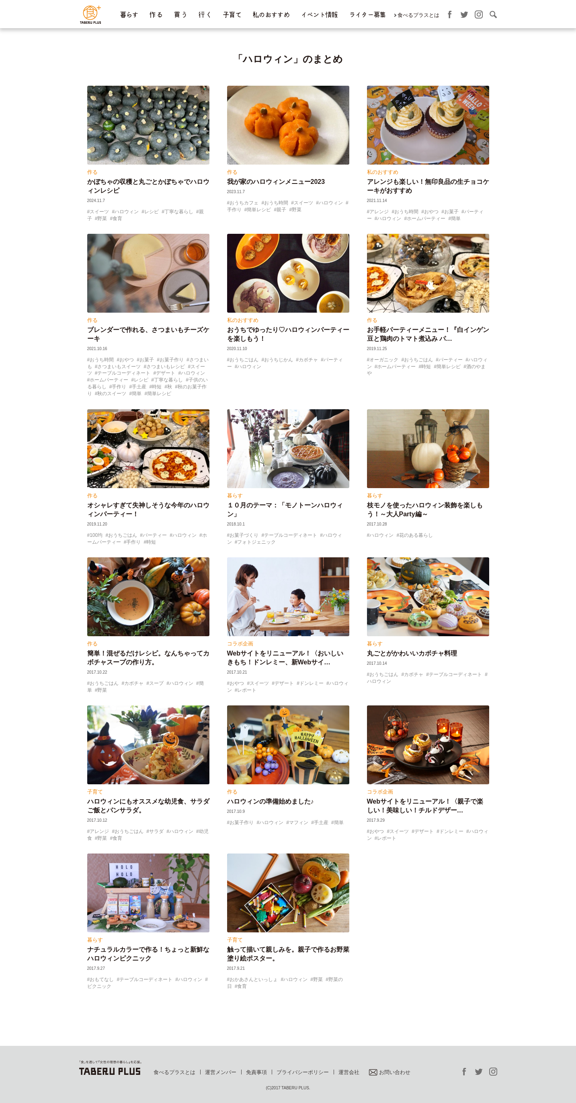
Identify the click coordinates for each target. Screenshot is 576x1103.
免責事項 (256, 1072)
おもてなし (102, 979)
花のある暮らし (416, 535)
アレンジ (379, 211)
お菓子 (451, 211)
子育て (232, 14)
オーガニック (383, 360)
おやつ (431, 211)
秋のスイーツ (111, 393)
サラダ (156, 831)
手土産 (139, 387)
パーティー (451, 360)
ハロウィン (127, 211)
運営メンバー (220, 1072)
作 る (155, 14)
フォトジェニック (256, 542)
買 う (180, 14)
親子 (281, 209)
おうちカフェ (244, 203)
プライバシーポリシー (303, 1072)
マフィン (298, 822)
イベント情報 (319, 14)
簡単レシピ (259, 209)
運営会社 (348, 1072)
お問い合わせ (389, 1072)
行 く (204, 14)
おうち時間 (276, 203)
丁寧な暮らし (178, 211)
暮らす (129, 14)
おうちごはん (244, 360)
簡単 (456, 218)
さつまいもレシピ (165, 366)
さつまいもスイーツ (119, 366)
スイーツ (99, 211)
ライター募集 (367, 14)
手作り (119, 387)
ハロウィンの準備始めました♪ (270, 801)
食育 (117, 218)
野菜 (102, 218)
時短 (157, 387)
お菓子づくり (244, 535)
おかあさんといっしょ (254, 979)
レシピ (151, 211)
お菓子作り (172, 360)
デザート (165, 373)
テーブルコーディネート (123, 373)
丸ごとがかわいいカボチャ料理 (412, 653)
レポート (246, 690)
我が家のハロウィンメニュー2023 (276, 181)
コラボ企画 (240, 644)
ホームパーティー (426, 218)
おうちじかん (278, 360)
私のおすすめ (270, 14)
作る (92, 172)
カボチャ (308, 360)
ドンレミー (311, 683)
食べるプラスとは (418, 15)
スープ (156, 683)
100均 (96, 535)
